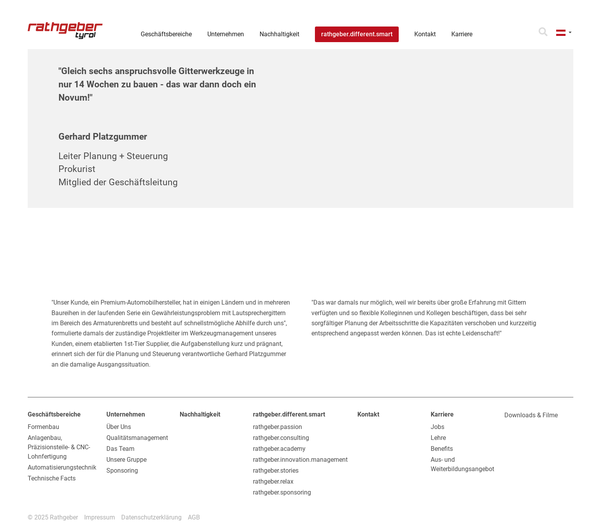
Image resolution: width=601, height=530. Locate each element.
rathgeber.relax (273, 481)
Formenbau (43, 427)
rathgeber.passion (277, 427)
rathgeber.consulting (281, 437)
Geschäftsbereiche (54, 414)
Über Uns (118, 427)
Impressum (99, 517)
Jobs (437, 427)
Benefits (442, 448)
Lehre (438, 437)
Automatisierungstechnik (62, 467)
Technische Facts (52, 478)
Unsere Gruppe (126, 459)
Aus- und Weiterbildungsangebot (462, 464)
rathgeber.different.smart (289, 414)
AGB (194, 517)
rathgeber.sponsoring (282, 492)
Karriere (442, 414)
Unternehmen (125, 414)
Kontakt (368, 414)
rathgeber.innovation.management (300, 459)
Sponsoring (122, 470)
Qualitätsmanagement (137, 437)
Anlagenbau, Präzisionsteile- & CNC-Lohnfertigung (59, 447)
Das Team (120, 448)
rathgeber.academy (279, 448)
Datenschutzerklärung (151, 517)
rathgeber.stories (276, 470)
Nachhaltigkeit (200, 414)
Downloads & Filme (531, 415)
